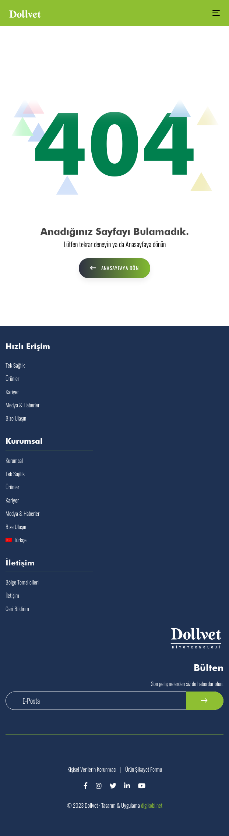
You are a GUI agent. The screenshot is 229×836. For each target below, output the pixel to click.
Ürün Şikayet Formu (143, 769)
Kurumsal (14, 460)
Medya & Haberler (22, 405)
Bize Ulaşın (16, 418)
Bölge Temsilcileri (22, 582)
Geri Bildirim (17, 608)
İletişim (12, 595)
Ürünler (12, 378)
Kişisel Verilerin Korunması (91, 769)
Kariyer (12, 391)
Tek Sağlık (15, 365)
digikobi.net (151, 805)
